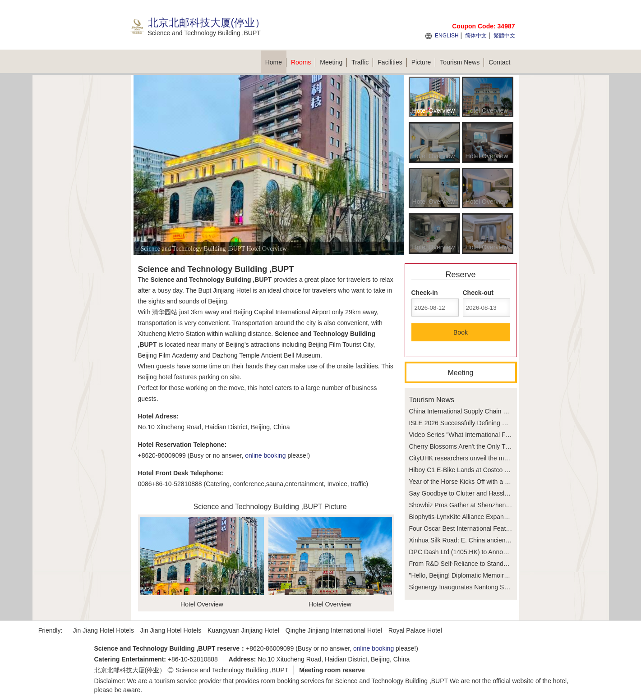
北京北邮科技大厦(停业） (130, 670)
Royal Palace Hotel (415, 630)
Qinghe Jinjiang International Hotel (334, 630)
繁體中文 (504, 35)
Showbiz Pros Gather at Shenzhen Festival (469, 505)
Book (460, 332)
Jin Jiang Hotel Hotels (103, 630)
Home (275, 62)
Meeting (333, 62)
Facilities (392, 62)
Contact (499, 62)
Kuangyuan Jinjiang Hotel (243, 630)
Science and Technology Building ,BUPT (231, 670)
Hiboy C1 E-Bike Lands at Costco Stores (466, 469)
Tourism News (462, 62)
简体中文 (476, 35)
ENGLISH (447, 35)
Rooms (303, 62)
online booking (265, 455)
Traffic (362, 62)
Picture (423, 62)
